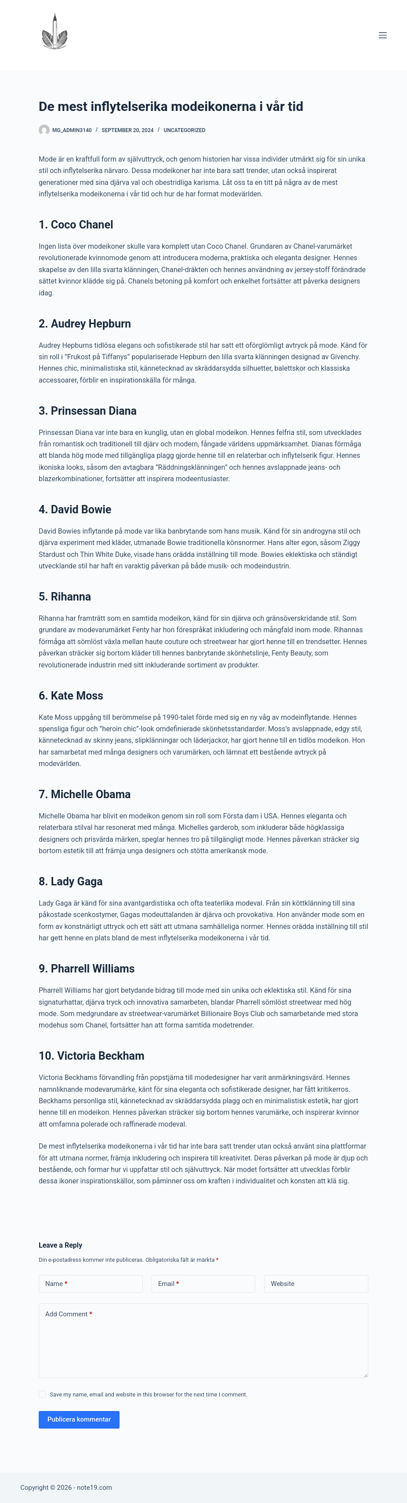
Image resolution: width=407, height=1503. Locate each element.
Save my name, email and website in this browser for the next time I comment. (148, 1394)
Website (282, 1284)
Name (56, 1283)
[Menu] (383, 35)
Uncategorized (184, 130)
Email (168, 1283)
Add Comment (68, 1314)
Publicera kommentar (79, 1419)
